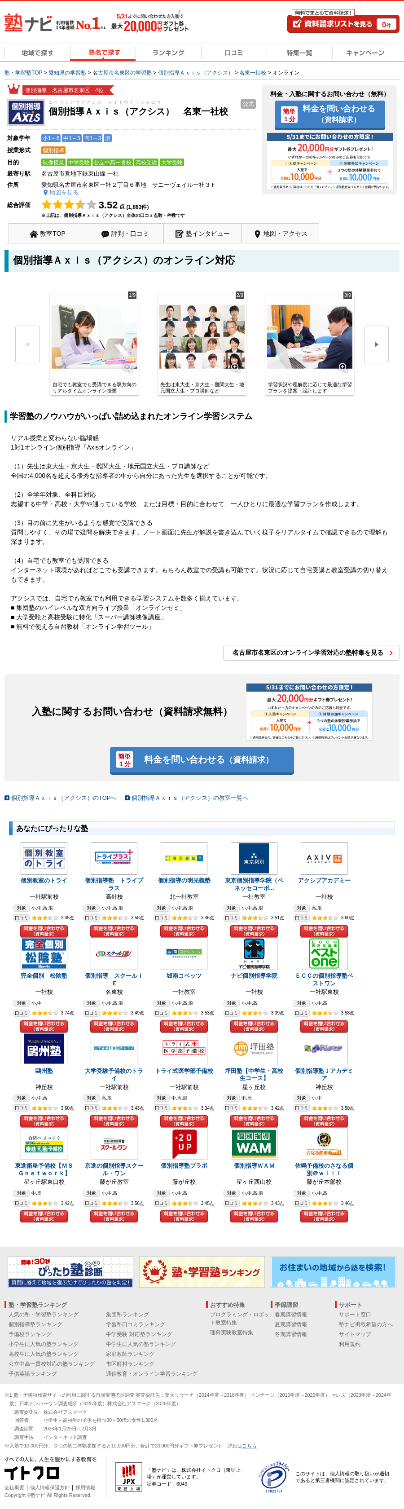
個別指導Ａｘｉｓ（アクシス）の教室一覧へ (190, 798)
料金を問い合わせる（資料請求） (44, 931)
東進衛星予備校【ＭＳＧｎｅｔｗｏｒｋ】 (44, 1169)
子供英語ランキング (33, 1374)
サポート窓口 (355, 1314)
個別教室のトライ (44, 880)
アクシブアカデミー (324, 880)
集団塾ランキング (127, 1314)
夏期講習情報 (291, 1324)
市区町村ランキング (130, 1364)
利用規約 (349, 1344)
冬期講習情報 (291, 1334)
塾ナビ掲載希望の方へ (366, 1324)
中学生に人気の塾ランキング (141, 1344)
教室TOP (53, 233)
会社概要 (14, 1487)
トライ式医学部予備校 (184, 1071)
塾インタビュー (208, 233)
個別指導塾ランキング (35, 1324)
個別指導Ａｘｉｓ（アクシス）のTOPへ (64, 798)
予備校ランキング (30, 1334)
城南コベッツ (184, 975)
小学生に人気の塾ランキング (44, 1344)
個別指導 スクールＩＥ (114, 979)
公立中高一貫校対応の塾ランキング (52, 1364)
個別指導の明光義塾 (184, 880)
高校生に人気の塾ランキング (44, 1354)
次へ (376, 344)
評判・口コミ (130, 233)
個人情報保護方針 (50, 1487)
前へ (27, 344)
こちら (249, 1445)
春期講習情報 (291, 1314)
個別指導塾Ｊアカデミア (324, 1075)
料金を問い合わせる (339, 113)
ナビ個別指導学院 (254, 975)
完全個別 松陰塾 (44, 975)
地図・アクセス (285, 233)
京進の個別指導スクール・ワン (114, 1169)
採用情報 (85, 1487)
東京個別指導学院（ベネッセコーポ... (254, 884)
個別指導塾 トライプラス (114, 884)
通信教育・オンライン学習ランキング (152, 1374)
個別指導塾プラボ (184, 1165)
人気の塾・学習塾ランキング (44, 1314)
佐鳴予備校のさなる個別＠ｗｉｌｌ (324, 1169)
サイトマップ (355, 1334)
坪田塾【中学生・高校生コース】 (254, 1075)
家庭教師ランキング (130, 1354)
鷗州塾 (44, 1071)
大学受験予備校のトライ (114, 1075)
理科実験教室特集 (231, 1332)
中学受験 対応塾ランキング (139, 1334)
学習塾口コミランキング (135, 1324)
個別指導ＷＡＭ (254, 1165)
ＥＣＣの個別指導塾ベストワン (324, 979)
